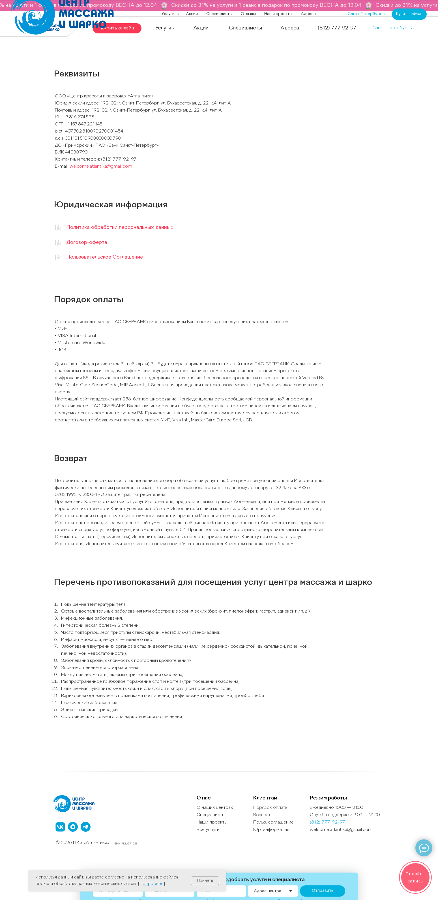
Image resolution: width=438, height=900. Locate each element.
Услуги (169, 14)
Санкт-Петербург (365, 14)
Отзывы (248, 14)
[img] (58, 242)
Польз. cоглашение (273, 822)
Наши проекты (278, 14)
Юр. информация (271, 830)
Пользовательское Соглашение (104, 257)
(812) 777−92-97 (327, 822)
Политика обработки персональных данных (119, 227)
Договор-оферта (86, 242)
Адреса (308, 14)
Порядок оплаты (270, 807)
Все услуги (208, 830)
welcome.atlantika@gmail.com (101, 166)
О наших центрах (215, 807)
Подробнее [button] (151, 884)
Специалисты (219, 14)
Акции (192, 14)
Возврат (261, 815)
